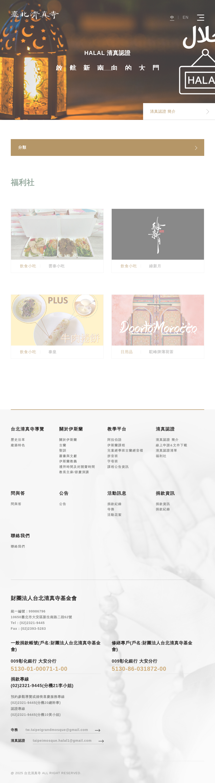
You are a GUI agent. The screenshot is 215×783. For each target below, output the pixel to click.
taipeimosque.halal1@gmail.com (62, 740)
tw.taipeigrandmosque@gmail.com (57, 730)
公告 (62, 504)
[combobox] (107, 147)
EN (185, 17)
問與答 (16, 504)
